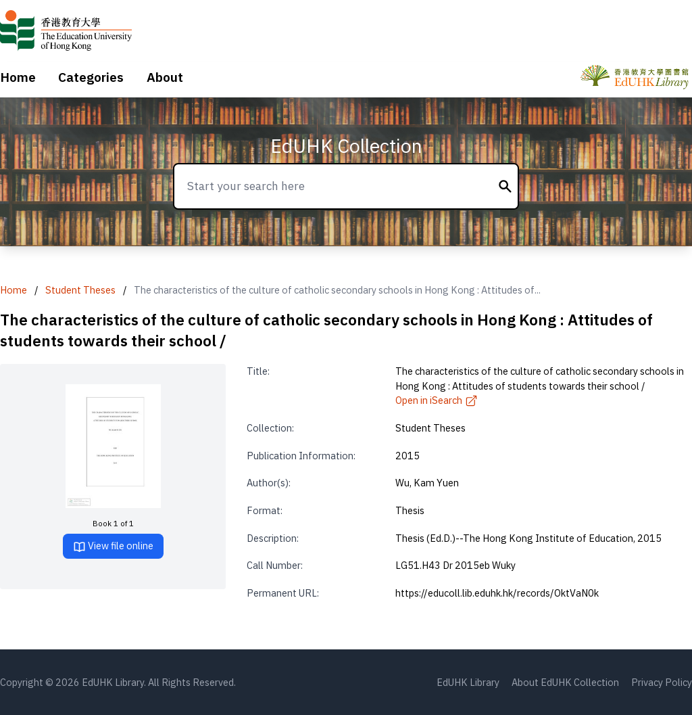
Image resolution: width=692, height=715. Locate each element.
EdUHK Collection (346, 145)
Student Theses (80, 289)
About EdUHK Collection (565, 682)
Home (18, 77)
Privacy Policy (661, 682)
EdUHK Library (468, 682)
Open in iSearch (436, 400)
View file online (113, 546)
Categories (91, 77)
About (165, 77)
